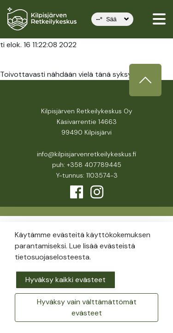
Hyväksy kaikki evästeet (65, 279)
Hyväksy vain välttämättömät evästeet (87, 307)
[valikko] (159, 19)
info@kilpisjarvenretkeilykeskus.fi (86, 154)
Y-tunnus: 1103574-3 (87, 175)
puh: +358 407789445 (86, 164)
